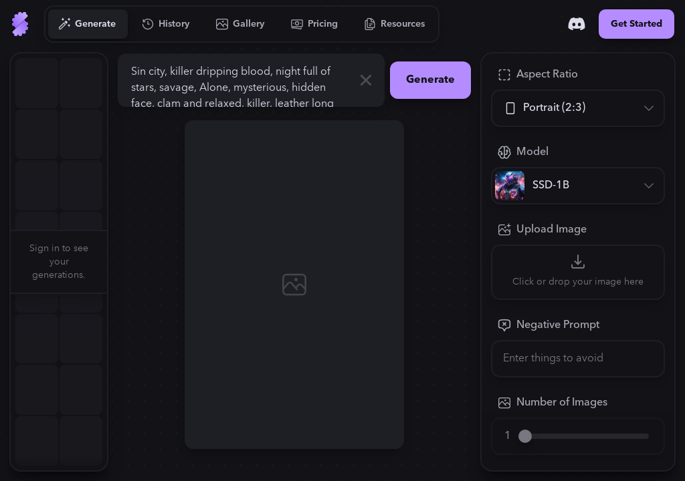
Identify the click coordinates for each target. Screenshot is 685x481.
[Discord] (576, 24)
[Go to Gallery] (240, 24)
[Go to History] (166, 24)
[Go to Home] (20, 24)
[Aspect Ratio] (578, 108)
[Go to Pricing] (314, 24)
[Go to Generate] (87, 24)
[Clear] (366, 80)
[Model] (578, 185)
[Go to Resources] (394, 24)
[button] (115, 261)
